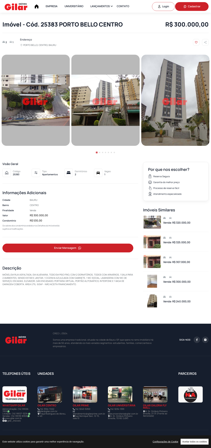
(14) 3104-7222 (47, 409)
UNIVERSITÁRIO (74, 6)
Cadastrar (191, 6)
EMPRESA (52, 6)
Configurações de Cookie (165, 441)
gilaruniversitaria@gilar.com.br (123, 414)
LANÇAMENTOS (100, 6)
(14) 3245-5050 (82, 409)
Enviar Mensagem (68, 248)
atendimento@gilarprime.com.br (89, 414)
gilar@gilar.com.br (48, 411)
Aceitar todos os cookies (194, 441)
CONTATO (123, 6)
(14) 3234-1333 (117, 409)
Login (163, 6)
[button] (96, 152)
